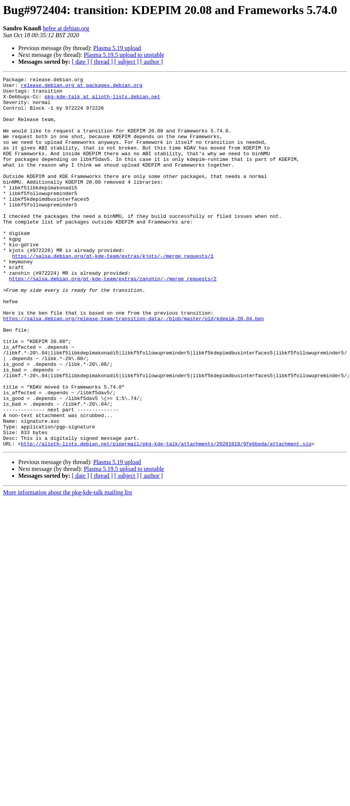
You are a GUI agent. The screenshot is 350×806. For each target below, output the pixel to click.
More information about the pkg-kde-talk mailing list (67, 566)
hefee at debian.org (66, 28)
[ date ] (80, 61)
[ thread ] (101, 61)
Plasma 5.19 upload (117, 48)
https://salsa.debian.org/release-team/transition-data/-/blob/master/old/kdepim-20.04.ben (133, 367)
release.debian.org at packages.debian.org (82, 87)
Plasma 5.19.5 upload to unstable (124, 55)
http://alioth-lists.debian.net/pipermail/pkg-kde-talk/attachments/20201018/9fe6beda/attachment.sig (166, 517)
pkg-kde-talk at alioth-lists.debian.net (102, 101)
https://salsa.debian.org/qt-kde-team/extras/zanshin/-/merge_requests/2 (113, 319)
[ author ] (151, 61)
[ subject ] (126, 61)
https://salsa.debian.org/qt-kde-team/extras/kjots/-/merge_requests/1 (112, 292)
